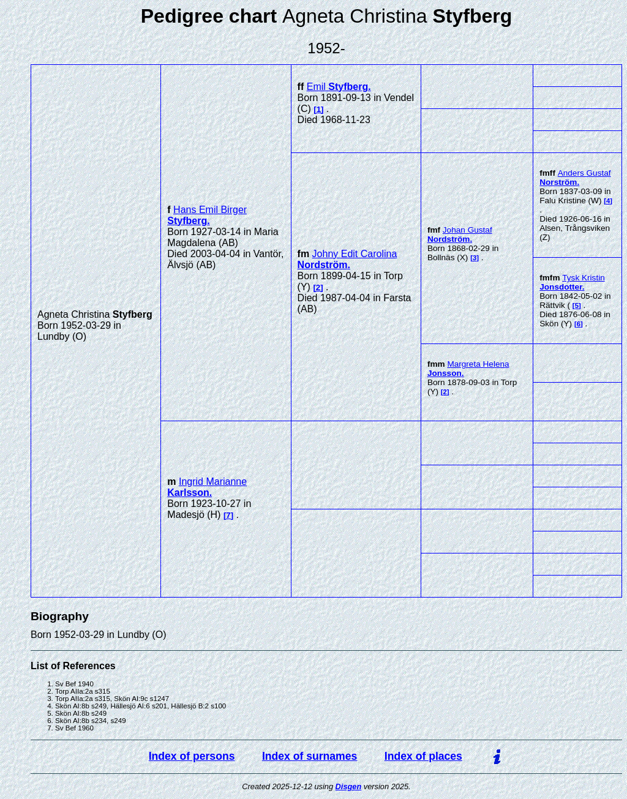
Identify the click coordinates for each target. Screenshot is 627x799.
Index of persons (192, 756)
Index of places (423, 756)
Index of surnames (309, 756)
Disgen (349, 786)
